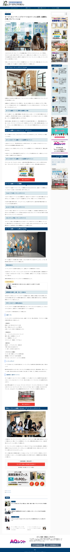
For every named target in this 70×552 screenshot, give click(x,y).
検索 (66, 13)
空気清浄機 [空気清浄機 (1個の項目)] (54, 158)
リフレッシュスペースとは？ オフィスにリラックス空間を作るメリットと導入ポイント (28, 517)
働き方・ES (28, 7)
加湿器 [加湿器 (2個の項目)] (59, 156)
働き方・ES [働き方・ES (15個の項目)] (54, 156)
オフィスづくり (14, 7)
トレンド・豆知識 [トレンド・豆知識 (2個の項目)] (62, 154)
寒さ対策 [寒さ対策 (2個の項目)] (62, 156)
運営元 (35, 548)
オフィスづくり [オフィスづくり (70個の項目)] (54, 154)
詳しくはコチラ (26, 179)
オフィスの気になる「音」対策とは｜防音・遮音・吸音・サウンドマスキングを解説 (27, 502)
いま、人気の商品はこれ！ (52, 543)
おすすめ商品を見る (39, 543)
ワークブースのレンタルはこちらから (26, 463)
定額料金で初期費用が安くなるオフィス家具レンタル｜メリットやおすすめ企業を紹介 (28, 510)
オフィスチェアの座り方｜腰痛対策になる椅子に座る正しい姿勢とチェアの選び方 (62, 79)
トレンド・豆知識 (55, 7)
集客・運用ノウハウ (42, 7)
